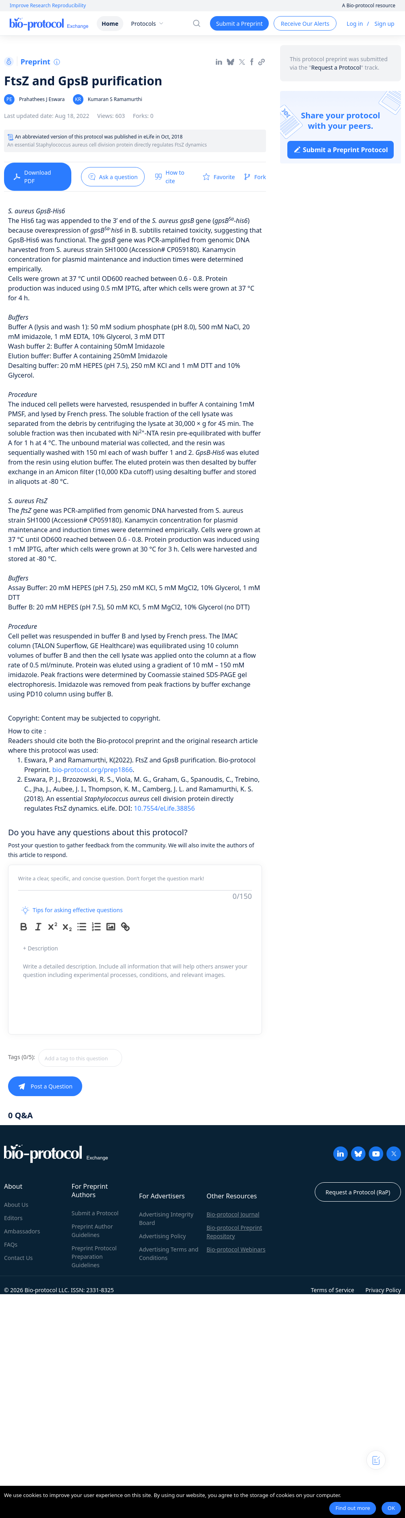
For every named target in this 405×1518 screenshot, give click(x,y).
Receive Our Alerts (305, 23)
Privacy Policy (383, 1290)
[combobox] (108, 1058)
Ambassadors (22, 1231)
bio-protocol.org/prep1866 (92, 769)
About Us (16, 1204)
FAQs (10, 1244)
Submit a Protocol (95, 1213)
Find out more (352, 1508)
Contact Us (18, 1258)
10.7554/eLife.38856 (164, 808)
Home (110, 23)
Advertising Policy (162, 1236)
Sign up (384, 23)
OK (391, 1508)
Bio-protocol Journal (233, 1214)
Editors (13, 1218)
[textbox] (80, 1058)
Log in (355, 23)
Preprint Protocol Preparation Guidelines (94, 1256)
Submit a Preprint (239, 23)
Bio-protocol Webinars (236, 1249)
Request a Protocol (336, 67)
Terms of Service (332, 1290)
